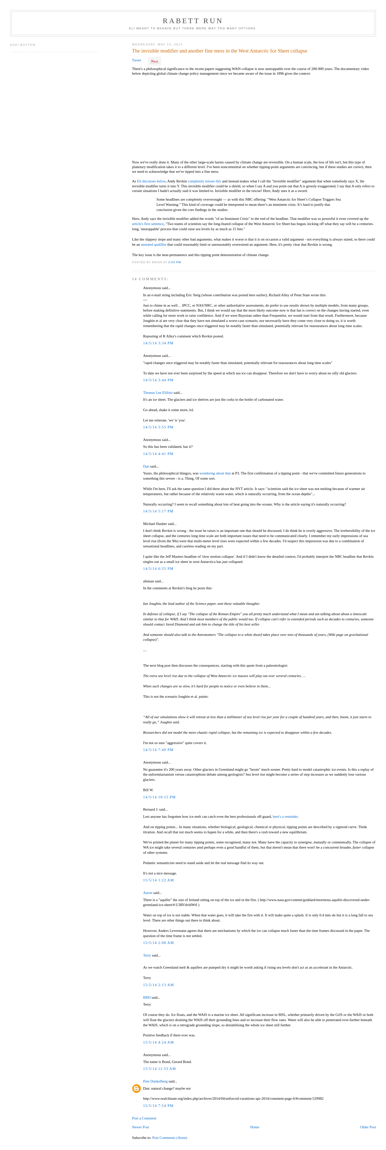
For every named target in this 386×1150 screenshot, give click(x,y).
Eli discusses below (151, 181)
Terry (147, 955)
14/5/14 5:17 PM (158, 511)
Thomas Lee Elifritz (158, 393)
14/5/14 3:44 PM (158, 380)
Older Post (368, 1127)
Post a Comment (144, 1118)
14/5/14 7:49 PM (158, 750)
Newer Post (140, 1127)
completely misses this (204, 181)
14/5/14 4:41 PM (158, 454)
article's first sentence (148, 224)
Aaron (147, 893)
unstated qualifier (153, 244)
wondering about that (215, 473)
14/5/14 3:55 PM (158, 427)
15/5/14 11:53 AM (159, 1069)
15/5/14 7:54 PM (158, 1106)
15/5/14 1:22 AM (158, 880)
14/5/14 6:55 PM (158, 569)
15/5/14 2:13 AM (158, 985)
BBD (147, 997)
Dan (146, 466)
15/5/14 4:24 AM (158, 1042)
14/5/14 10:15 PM (159, 797)
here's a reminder (285, 817)
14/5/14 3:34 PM (158, 343)
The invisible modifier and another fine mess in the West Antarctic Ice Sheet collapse (219, 51)
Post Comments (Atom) (169, 1138)
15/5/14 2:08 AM (158, 943)
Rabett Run (193, 21)
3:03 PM (174, 262)
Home (254, 1127)
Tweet (136, 60)
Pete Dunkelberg (155, 1081)
